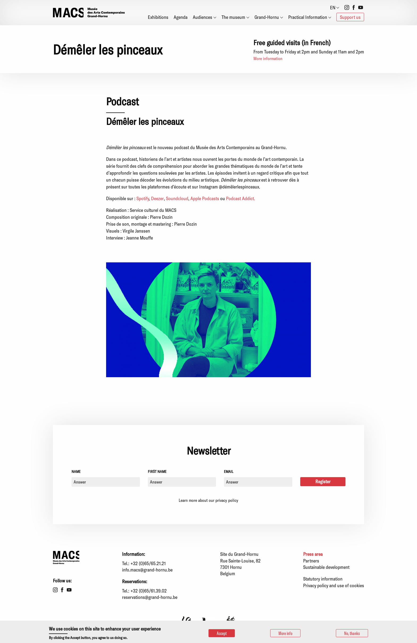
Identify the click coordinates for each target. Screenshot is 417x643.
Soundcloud (177, 198)
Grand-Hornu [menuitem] (267, 17)
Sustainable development (326, 567)
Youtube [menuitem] (360, 7)
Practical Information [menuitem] (307, 17)
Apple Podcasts (204, 198)
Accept (222, 633)
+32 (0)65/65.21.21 (148, 563)
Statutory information (323, 579)
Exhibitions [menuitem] (158, 17)
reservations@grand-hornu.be (149, 597)
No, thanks (352, 633)
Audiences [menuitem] (202, 17)
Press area (313, 554)
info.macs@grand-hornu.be (147, 570)
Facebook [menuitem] (353, 7)
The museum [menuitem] (233, 17)
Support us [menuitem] (350, 17)
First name (157, 471)
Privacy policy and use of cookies (333, 585)
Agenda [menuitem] (180, 17)
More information (267, 58)
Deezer (157, 198)
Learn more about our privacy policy (208, 500)
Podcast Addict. (240, 198)
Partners (311, 561)
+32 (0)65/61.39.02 (149, 591)
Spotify (142, 198)
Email (228, 471)
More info (285, 633)
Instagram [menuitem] (346, 7)
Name (76, 471)
